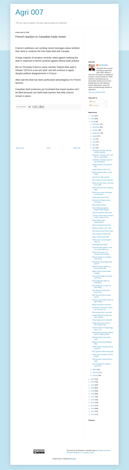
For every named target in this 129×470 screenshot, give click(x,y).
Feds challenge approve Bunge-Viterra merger (100, 209)
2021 (93, 385)
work (71, 450)
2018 (93, 394)
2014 (93, 406)
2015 (93, 403)
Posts (92, 101)
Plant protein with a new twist (102, 312)
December (96, 124)
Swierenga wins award (99, 245)
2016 (93, 400)
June (94, 142)
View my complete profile (96, 92)
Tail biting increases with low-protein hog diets (102, 151)
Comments (94, 105)
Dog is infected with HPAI (100, 237)
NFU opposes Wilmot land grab (102, 351)
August (95, 136)
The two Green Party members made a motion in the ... (102, 216)
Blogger (73, 459)
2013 (93, 408)
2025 (93, 119)
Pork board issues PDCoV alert (102, 231)
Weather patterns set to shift (101, 228)
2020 (93, 388)
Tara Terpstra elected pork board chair (101, 291)
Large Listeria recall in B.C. (101, 169)
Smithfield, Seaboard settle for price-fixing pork (102, 161)
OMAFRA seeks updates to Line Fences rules (101, 267)
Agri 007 (29, 12)
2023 (93, 379)
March (95, 369)
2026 (93, 116)
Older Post (76, 148)
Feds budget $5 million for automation (101, 282)
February (96, 372)
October (95, 130)
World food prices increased (101, 305)
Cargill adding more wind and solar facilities (102, 316)
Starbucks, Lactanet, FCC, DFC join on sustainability (103, 156)
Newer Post (20, 148)
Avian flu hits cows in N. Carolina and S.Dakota (100, 253)
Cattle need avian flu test (100, 197)
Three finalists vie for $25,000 (102, 320)
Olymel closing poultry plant (101, 225)
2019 (93, 391)
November (96, 127)
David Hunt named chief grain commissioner (102, 193)
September (96, 133)
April (94, 148)
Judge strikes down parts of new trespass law (101, 324)
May (94, 145)
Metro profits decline (99, 205)
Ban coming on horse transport (102, 180)
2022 (93, 382)
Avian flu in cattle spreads (100, 177)
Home (48, 148)
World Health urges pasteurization (98, 221)
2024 (93, 122)
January (95, 375)
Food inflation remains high (101, 234)
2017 (93, 397)
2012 (93, 411)
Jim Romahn (103, 65)
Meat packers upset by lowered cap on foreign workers (102, 333)
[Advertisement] (48, 128)
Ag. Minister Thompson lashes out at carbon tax (102, 308)
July (94, 139)
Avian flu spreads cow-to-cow (102, 213)
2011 (93, 414)
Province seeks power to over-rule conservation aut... (102, 248)
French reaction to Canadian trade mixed (101, 258)
